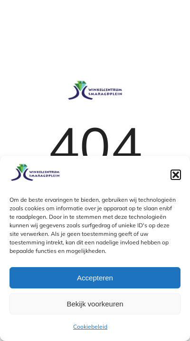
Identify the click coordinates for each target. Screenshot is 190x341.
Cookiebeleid (90, 326)
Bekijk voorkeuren (94, 304)
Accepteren (95, 278)
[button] (175, 174)
